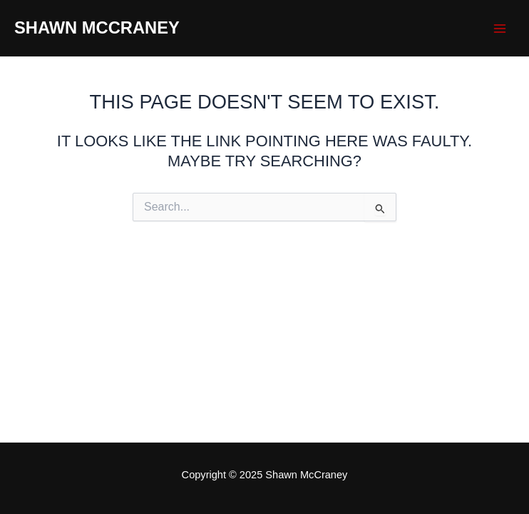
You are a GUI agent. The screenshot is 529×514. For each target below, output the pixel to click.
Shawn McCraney (97, 28)
